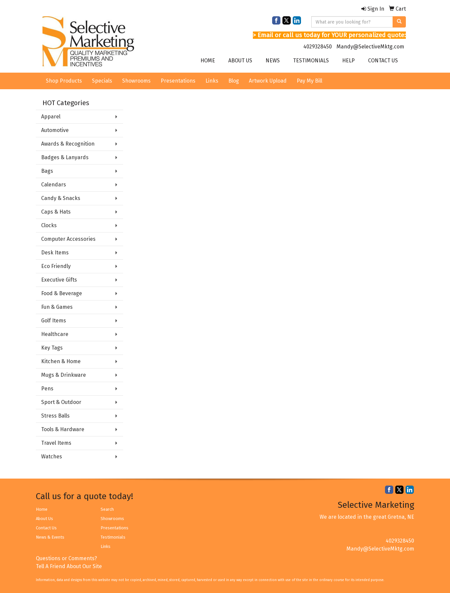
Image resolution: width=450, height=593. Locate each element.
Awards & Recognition (68, 144)
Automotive (55, 130)
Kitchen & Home (61, 361)
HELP (348, 60)
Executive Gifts (59, 280)
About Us (44, 518)
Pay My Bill (309, 81)
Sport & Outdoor (61, 402)
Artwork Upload (268, 81)
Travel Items (56, 443)
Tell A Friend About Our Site (69, 566)
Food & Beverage (61, 293)
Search (107, 509)
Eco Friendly (56, 266)
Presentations (178, 81)
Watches (51, 456)
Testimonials (113, 537)
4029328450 (317, 46)
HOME (207, 60)
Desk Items (55, 252)
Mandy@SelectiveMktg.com (370, 46)
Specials (102, 81)
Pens (47, 388)
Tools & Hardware (62, 429)
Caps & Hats (56, 212)
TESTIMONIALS (311, 60)
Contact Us (46, 527)
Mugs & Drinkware (63, 375)
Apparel (50, 116)
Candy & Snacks (60, 198)
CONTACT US (383, 60)
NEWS (272, 60)
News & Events (50, 537)
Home (41, 509)
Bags (47, 171)
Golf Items (53, 320)
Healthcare (54, 334)
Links (211, 81)
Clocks (49, 225)
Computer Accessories (68, 239)
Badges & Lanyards (65, 157)
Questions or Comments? (66, 558)
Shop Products (64, 81)
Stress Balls (55, 416)
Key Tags (52, 348)
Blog (233, 81)
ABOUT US (240, 60)
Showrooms (136, 81)
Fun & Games (57, 307)
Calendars (53, 184)
